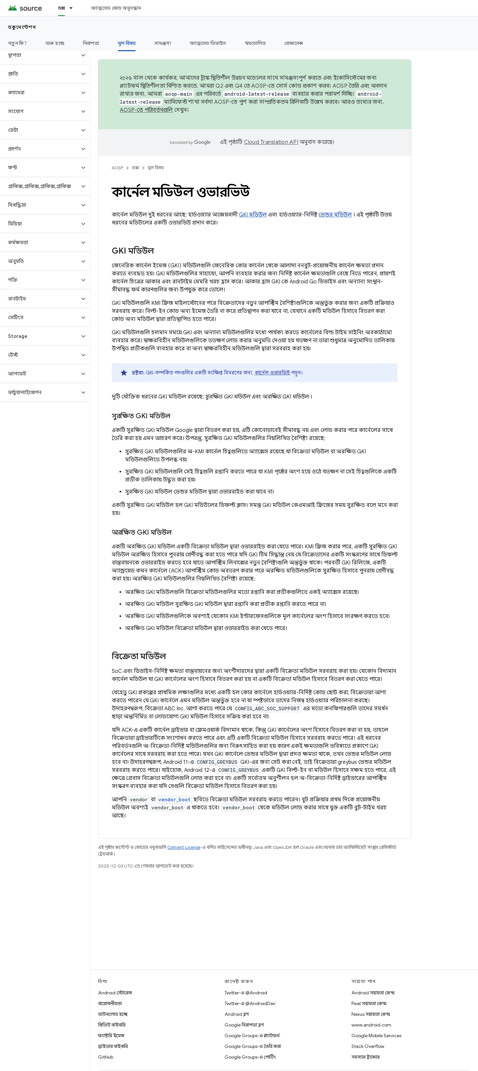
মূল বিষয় (156, 168)
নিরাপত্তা (91, 43)
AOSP (117, 168)
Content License (184, 847)
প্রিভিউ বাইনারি (112, 1025)
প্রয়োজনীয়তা (110, 1003)
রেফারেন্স (294, 43)
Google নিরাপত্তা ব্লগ (244, 1025)
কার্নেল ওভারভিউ (272, 373)
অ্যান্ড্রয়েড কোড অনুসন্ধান (116, 8)
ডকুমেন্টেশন (22, 27)
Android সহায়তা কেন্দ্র (373, 993)
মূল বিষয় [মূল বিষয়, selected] (127, 43)
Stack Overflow (367, 1046)
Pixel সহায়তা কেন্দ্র (369, 1003)
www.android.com (371, 1025)
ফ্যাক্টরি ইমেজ (111, 1036)
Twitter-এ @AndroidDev (250, 1003)
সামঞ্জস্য (162, 43)
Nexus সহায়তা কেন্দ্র (370, 1014)
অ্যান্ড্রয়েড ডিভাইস (208, 43)
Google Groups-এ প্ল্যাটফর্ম (252, 1036)
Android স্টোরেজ (115, 993)
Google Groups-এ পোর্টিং (250, 1057)
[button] (39, 55)
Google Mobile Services (376, 1036)
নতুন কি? (17, 43)
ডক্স (135, 168)
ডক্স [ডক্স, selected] (61, 8)
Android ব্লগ (237, 1014)
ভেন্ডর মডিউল (335, 214)
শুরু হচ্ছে (55, 43)
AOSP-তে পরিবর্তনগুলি (146, 110)
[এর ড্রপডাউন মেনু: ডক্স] (74, 8)
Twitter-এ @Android (246, 993)
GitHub (105, 1057)
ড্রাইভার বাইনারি (113, 1046)
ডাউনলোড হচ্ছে (113, 1014)
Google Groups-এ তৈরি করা (253, 1046)
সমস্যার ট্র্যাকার (365, 1057)
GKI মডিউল (253, 214)
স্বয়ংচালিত (255, 43)
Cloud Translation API (271, 142)
